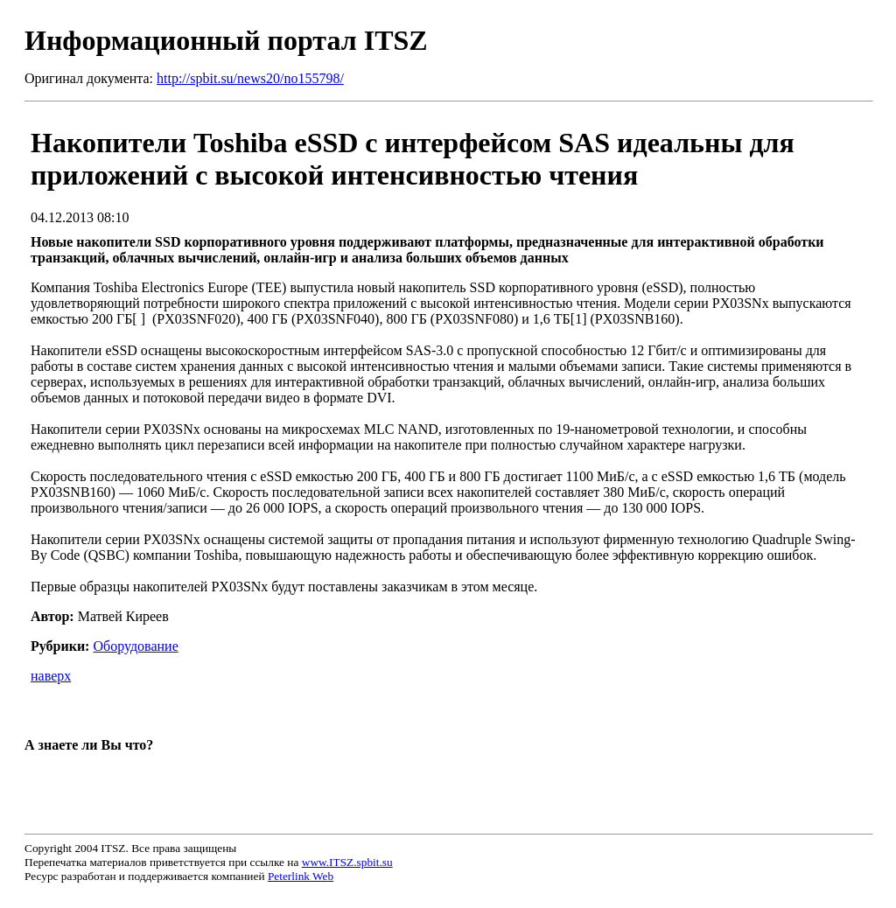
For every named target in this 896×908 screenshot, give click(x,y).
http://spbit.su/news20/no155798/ (250, 78)
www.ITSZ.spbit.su (347, 862)
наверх (51, 675)
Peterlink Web (300, 876)
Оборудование (135, 646)
